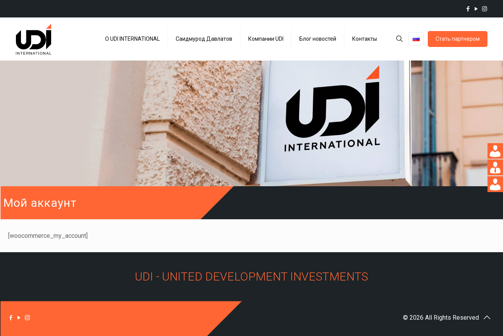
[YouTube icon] (476, 8)
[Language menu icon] (416, 38)
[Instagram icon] (484, 8)
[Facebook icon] (468, 8)
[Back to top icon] (487, 317)
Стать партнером (458, 39)
